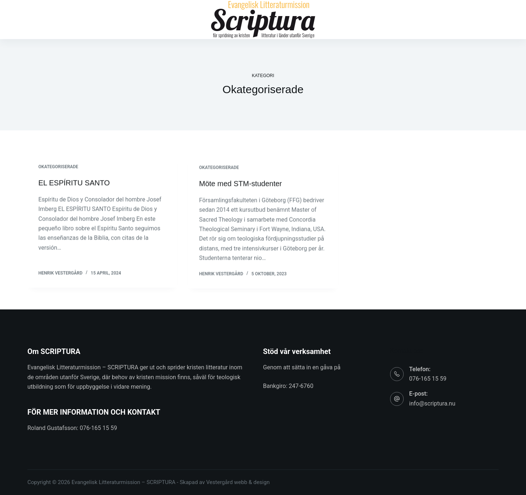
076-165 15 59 (427, 378)
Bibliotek (186, 19)
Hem (121, 19)
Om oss (342, 19)
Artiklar (150, 19)
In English (422, 19)
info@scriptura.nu (432, 403)
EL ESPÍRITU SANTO (74, 183)
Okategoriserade (58, 167)
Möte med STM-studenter (240, 184)
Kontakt (379, 19)
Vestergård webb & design (238, 482)
